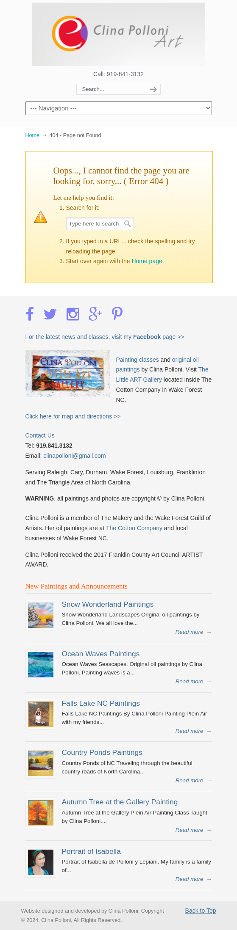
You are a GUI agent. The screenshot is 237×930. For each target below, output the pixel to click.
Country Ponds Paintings (102, 752)
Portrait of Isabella (91, 851)
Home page (146, 261)
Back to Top (200, 910)
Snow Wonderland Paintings (108, 604)
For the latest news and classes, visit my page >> (104, 336)
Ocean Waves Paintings (101, 653)
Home (32, 135)
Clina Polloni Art (118, 34)
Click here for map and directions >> (73, 416)
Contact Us (40, 435)
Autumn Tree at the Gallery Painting (120, 802)
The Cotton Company (134, 528)
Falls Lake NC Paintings (101, 703)
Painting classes (137, 359)
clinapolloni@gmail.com (74, 455)
